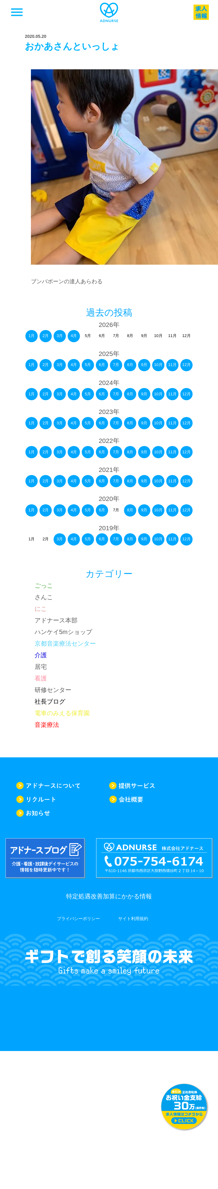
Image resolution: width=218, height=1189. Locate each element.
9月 (144, 364)
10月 (158, 364)
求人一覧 (201, 12)
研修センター (53, 690)
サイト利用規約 (133, 918)
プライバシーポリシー (78, 918)
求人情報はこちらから (184, 1106)
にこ (41, 608)
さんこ (44, 597)
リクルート (62, 799)
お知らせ (62, 813)
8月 (130, 364)
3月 (60, 335)
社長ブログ (50, 701)
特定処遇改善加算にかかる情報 (109, 896)
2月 (46, 335)
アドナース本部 (56, 620)
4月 (74, 335)
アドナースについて (62, 785)
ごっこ (44, 585)
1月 (31, 335)
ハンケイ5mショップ (63, 632)
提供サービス (155, 785)
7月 (116, 364)
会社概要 (155, 799)
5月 (88, 364)
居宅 (41, 666)
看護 (41, 678)
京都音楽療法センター (65, 643)
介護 (41, 655)
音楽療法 (47, 724)
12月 (186, 364)
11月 (172, 364)
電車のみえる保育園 (62, 713)
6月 (102, 364)
